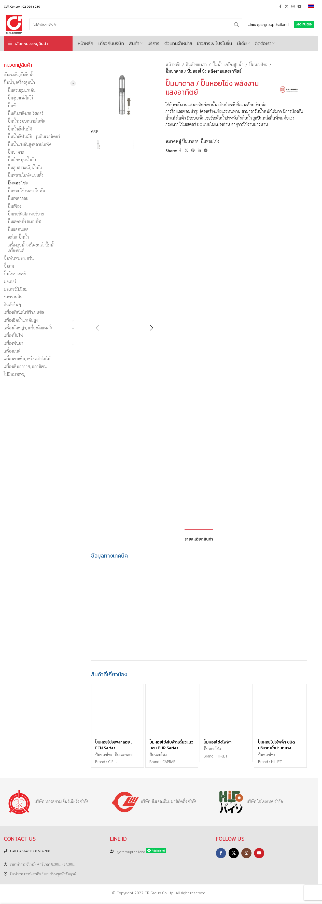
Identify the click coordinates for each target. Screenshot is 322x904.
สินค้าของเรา (196, 64)
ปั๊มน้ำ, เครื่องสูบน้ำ (19, 82)
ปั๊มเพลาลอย (18, 198)
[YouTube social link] (299, 6)
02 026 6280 (30, 851)
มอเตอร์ (10, 281)
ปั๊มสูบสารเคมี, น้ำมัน (25, 167)
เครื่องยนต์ (12, 351)
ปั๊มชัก (13, 105)
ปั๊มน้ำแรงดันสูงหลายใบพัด (29, 144)
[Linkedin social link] (199, 150)
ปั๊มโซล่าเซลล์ (15, 273)
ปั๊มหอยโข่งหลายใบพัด (26, 190)
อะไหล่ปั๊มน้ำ (18, 237)
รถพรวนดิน (13, 296)
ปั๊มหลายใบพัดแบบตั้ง (25, 175)
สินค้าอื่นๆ (12, 304)
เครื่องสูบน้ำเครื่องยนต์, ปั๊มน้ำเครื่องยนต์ (31, 247)
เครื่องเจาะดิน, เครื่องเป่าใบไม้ (27, 358)
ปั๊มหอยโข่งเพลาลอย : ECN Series (113, 745)
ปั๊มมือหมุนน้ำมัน (22, 159)
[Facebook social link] (280, 6)
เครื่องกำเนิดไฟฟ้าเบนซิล (24, 312)
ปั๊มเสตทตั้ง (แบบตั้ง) (24, 221)
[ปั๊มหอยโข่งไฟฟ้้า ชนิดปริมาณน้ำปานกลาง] (280, 710)
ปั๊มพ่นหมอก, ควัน (19, 258)
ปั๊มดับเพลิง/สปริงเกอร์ (25, 113)
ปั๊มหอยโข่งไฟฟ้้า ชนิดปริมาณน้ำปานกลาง (276, 745)
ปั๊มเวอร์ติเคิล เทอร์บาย (26, 213)
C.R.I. (112, 761)
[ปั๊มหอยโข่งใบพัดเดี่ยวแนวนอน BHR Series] (172, 710)
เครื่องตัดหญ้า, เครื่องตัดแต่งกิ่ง (28, 327)
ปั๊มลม (9, 266)
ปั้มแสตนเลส (18, 229)
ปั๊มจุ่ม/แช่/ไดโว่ (20, 97)
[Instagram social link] (293, 6)
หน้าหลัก (172, 64)
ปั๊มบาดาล (16, 152)
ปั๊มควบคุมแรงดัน (22, 90)
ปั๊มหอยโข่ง (18, 182)
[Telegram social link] (205, 150)
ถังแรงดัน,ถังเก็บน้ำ (19, 74)
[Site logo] (14, 23)
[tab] (199, 536)
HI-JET (222, 756)
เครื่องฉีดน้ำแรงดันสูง (21, 320)
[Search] (135, 24)
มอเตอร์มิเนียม (15, 289)
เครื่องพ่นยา (13, 343)
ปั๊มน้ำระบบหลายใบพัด (26, 121)
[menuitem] (311, 6)
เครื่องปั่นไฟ (13, 335)
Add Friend (304, 24)
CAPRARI (169, 761)
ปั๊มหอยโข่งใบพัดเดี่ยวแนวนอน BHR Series (171, 745)
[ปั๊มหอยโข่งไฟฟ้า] (226, 710)
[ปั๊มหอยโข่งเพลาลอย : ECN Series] (117, 710)
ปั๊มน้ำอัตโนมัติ (20, 129)
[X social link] (286, 6)
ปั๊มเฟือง (14, 206)
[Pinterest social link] (193, 150)
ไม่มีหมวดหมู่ (14, 374)
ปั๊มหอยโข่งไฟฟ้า (218, 742)
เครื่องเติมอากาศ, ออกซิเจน (25, 366)
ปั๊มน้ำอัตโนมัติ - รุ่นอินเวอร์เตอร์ (34, 136)
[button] (97, 328)
